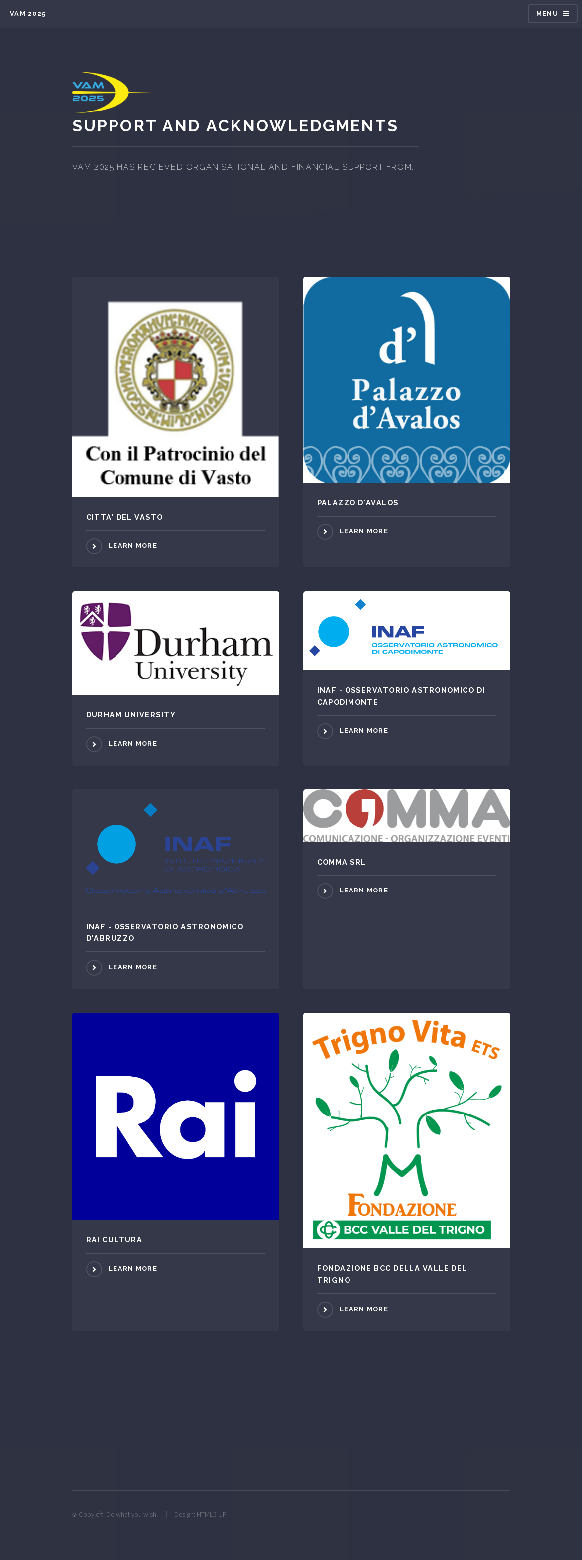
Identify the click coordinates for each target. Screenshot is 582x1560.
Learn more (133, 545)
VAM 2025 (28, 13)
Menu (547, 13)
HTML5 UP (212, 1514)
